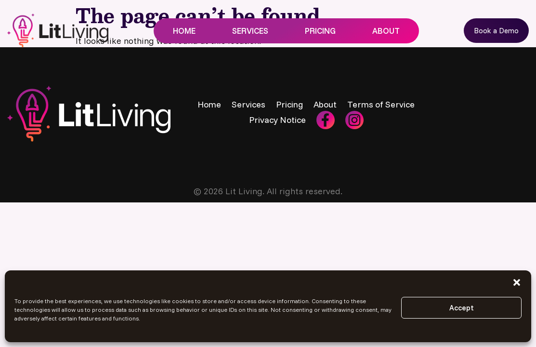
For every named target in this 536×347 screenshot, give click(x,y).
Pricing (320, 31)
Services (250, 31)
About (386, 31)
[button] (517, 282)
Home (184, 31)
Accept (461, 307)
